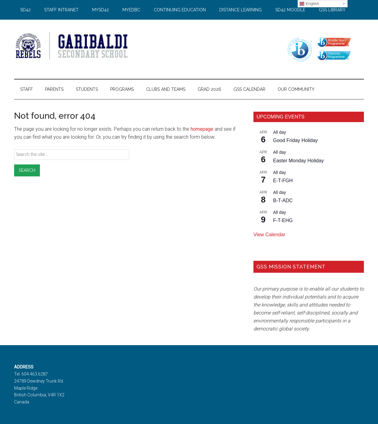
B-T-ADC (283, 200)
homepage (202, 129)
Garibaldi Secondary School (72, 46)
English (309, 3)
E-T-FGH (283, 180)
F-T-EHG (283, 220)
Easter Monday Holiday (298, 160)
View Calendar (269, 234)
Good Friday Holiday (295, 140)
